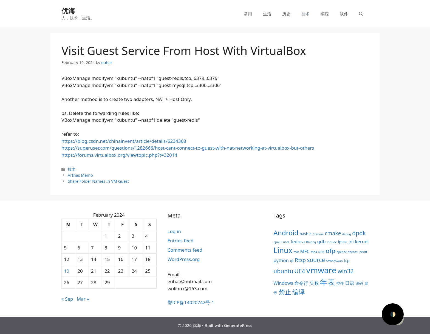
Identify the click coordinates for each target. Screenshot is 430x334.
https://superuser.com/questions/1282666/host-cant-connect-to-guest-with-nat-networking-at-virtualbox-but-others (187, 148)
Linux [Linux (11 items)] (282, 250)
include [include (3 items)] (332, 242)
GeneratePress (238, 325)
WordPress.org (184, 259)
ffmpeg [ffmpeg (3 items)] (311, 242)
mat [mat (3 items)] (296, 252)
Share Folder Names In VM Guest (98, 181)
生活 (267, 13)
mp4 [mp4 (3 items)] (314, 252)
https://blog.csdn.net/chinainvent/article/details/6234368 (123, 141)
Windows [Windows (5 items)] (283, 283)
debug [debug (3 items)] (346, 234)
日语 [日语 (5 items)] (349, 283)
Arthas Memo (80, 175)
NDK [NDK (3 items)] (321, 252)
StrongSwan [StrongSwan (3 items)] (334, 261)
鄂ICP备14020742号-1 (191, 302)
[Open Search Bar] (361, 13)
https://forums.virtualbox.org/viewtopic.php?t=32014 (119, 155)
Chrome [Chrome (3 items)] (318, 234)
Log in (174, 231)
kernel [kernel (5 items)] (361, 241)
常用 (248, 13)
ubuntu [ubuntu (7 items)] (283, 271)
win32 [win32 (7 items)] (345, 271)
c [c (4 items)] (311, 233)
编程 (325, 13)
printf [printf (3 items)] (363, 252)
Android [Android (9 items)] (285, 232)
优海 (68, 10)
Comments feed (185, 250)
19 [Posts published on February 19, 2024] (66, 271)
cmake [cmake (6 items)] (333, 233)
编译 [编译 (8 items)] (298, 292)
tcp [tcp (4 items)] (346, 260)
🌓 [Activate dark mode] (393, 314)
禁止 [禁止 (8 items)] (285, 292)
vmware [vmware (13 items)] (321, 270)
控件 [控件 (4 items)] (340, 283)
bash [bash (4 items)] (303, 233)
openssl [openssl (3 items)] (353, 252)
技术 (305, 13)
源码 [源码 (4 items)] (359, 283)
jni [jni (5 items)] (351, 241)
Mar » (83, 299)
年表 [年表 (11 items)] (327, 282)
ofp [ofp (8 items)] (330, 250)
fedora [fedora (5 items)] (298, 241)
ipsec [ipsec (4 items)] (342, 241)
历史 (286, 13)
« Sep (67, 299)
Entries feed (181, 240)
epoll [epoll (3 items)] (276, 242)
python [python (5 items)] (280, 260)
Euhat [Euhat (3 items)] (285, 242)
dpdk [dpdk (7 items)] (359, 233)
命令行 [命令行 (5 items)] (301, 283)
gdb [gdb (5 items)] (321, 241)
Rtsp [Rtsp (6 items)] (300, 260)
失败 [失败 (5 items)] (314, 283)
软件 (344, 13)
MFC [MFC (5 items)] (305, 251)
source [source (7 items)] (316, 260)
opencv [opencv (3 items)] (341, 252)
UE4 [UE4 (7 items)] (300, 271)
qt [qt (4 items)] (292, 260)
